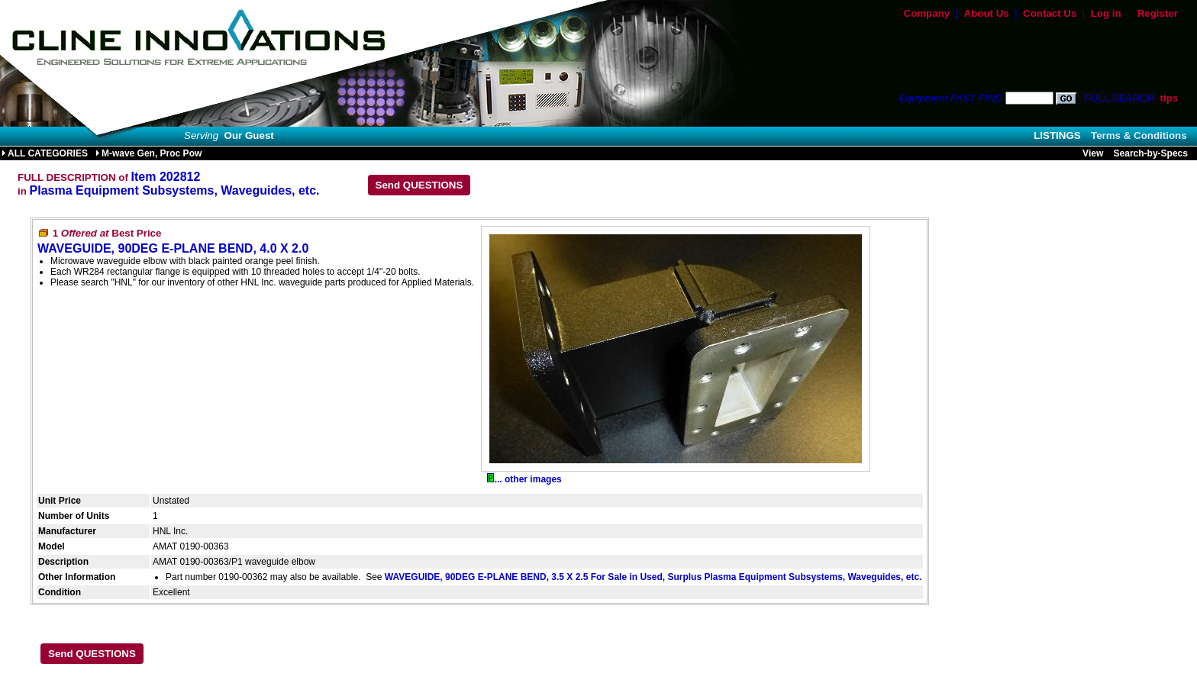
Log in (1106, 13)
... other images (524, 479)
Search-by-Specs (1151, 153)
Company (927, 13)
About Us (986, 13)
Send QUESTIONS (419, 185)
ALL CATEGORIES (45, 153)
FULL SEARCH (1118, 98)
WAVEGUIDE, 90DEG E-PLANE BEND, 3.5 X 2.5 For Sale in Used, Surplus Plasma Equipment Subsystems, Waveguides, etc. (653, 577)
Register (1157, 13)
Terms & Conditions (1139, 135)
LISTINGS (1057, 135)
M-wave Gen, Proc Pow (148, 153)
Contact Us (1049, 13)
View (1092, 153)
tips (1169, 98)
